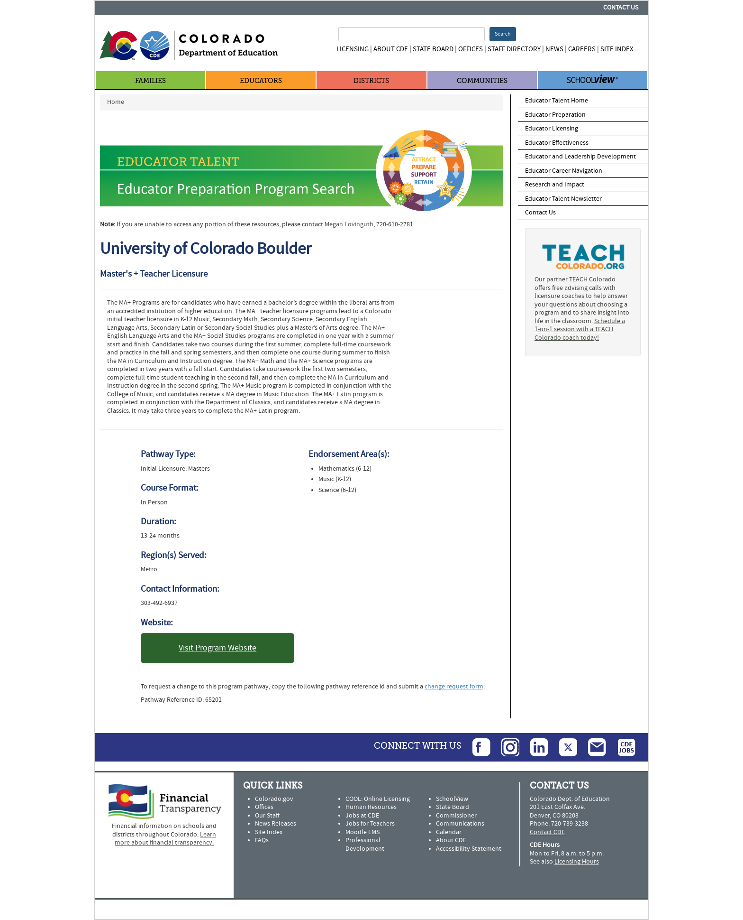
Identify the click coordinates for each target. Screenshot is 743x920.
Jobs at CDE (362, 815)
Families (150, 81)
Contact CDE (547, 832)
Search (503, 33)
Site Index (617, 49)
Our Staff (267, 815)
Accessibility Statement (468, 849)
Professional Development (364, 844)
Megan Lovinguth (349, 224)
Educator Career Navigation (563, 171)
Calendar (449, 832)
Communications (460, 823)
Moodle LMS (362, 832)
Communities (482, 81)
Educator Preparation (555, 115)
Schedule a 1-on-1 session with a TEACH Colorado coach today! (580, 329)
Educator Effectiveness (557, 143)
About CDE (390, 49)
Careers (582, 49)
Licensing (352, 49)
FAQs (262, 840)
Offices (470, 49)
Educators (261, 81)
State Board (433, 49)
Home (115, 102)
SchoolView (452, 799)
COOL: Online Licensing (377, 799)
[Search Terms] (411, 34)
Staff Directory (514, 49)
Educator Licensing (551, 128)
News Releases (275, 823)
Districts (371, 81)
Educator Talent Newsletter (563, 199)
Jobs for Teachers (370, 823)
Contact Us (620, 7)
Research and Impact (554, 184)
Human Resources (371, 807)
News (554, 49)
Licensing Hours (576, 861)
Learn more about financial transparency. (165, 838)
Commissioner (456, 815)
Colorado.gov (274, 799)
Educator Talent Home (556, 100)
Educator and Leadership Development (580, 156)
